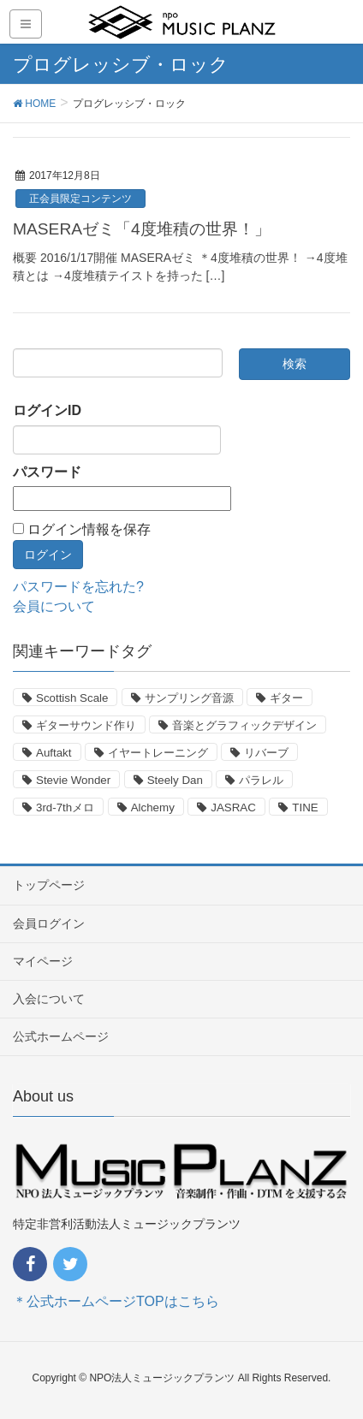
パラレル (261, 780)
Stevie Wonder (73, 780)
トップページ (49, 885)
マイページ (43, 961)
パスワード (47, 472)
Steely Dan (175, 780)
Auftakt (54, 752)
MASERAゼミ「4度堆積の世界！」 (142, 229)
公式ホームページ (61, 1036)
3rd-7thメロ (65, 807)
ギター (286, 698)
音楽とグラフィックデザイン (244, 725)
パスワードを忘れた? (78, 586)
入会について (49, 999)
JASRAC (233, 807)
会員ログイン (49, 923)
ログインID (47, 410)
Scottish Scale (72, 698)
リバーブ (266, 752)
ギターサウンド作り (86, 725)
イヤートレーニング (158, 752)
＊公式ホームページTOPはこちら (116, 1301)
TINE (305, 807)
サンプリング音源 (189, 698)
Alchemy (153, 807)
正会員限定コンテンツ (80, 199)
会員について (54, 606)
